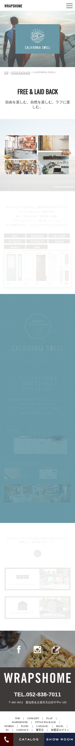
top (6, 72)
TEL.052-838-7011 (37, 694)
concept (33, 718)
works (9, 726)
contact (22, 729)
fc (7, 729)
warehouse (20, 722)
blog (59, 726)
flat (49, 718)
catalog (42, 726)
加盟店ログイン (60, 729)
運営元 (40, 729)
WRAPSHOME (13, 6)
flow (24, 726)
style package (20, 72)
